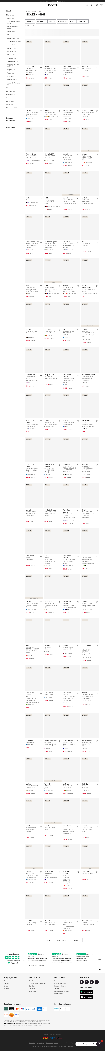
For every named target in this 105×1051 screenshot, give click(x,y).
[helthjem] (62, 1009)
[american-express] (39, 1009)
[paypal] (45, 1009)
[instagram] (87, 982)
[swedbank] (11, 1014)
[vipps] (6, 1014)
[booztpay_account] (6, 1009)
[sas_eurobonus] (17, 1014)
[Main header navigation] (4, 5)
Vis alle (99, 969)
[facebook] (82, 982)
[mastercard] (17, 1009)
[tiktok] (97, 982)
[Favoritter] (96, 5)
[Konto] (91, 5)
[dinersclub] (33, 1009)
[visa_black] (11, 1009)
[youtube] (92, 982)
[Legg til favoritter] (41, 67)
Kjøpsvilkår (32, 1043)
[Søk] (87, 5)
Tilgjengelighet (40, 1043)
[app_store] (86, 996)
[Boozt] (52, 5)
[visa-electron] (28, 1009)
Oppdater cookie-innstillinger (67, 1043)
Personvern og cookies (52, 1043)
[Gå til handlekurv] (100, 5)
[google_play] (86, 992)
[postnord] (56, 1009)
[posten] (67, 1009)
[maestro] (22, 1009)
